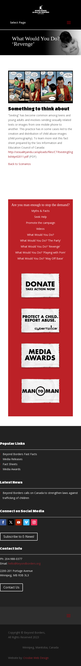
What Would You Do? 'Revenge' (40, 246)
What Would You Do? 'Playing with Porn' (40, 252)
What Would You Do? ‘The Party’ (40, 240)
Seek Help (40, 217)
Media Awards (12, 469)
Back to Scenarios (19, 164)
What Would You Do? (40, 235)
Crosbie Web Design (36, 658)
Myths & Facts (40, 211)
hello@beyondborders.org (24, 563)
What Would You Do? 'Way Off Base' (40, 258)
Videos (40, 229)
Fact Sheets (10, 464)
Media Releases (12, 459)
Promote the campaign (40, 223)
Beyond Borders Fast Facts (20, 454)
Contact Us (11, 587)
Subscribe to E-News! (18, 536)
